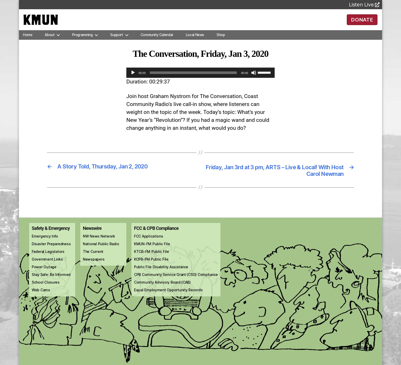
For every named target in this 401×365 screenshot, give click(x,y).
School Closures (46, 290)
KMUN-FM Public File (152, 252)
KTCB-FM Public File (151, 259)
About (49, 42)
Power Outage (44, 275)
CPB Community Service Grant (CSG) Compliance (176, 283)
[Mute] (253, 79)
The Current (93, 259)
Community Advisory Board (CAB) (162, 290)
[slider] (193, 80)
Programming (82, 42)
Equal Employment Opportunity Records (168, 298)
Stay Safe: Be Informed (51, 283)
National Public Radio (101, 252)
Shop (221, 42)
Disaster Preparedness (51, 252)
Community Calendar (157, 42)
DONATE (362, 23)
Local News (195, 42)
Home (27, 42)
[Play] (133, 79)
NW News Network (99, 244)
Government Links (47, 267)
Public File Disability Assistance (161, 275)
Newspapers (93, 267)
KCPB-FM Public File (151, 267)
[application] (200, 80)
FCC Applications (148, 244)
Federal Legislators (48, 259)
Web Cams (41, 298)
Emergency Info (45, 244)
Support (116, 42)
